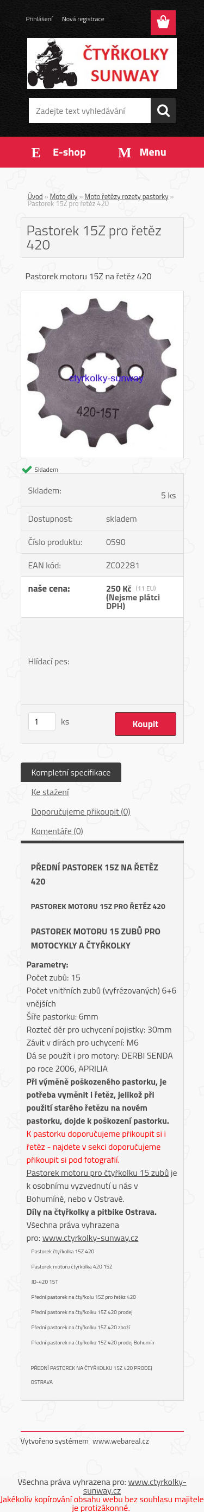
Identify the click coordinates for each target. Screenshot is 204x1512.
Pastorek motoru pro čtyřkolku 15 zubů (98, 1172)
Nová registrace (83, 19)
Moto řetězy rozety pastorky (126, 196)
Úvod (35, 196)
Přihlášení (39, 19)
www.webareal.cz (120, 1440)
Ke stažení (50, 791)
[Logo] (102, 63)
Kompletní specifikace (71, 772)
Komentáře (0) (57, 830)
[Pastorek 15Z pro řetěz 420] (102, 295)
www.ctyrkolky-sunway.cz (90, 1237)
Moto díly (64, 196)
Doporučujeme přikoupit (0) (81, 811)
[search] (163, 110)
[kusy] (41, 721)
